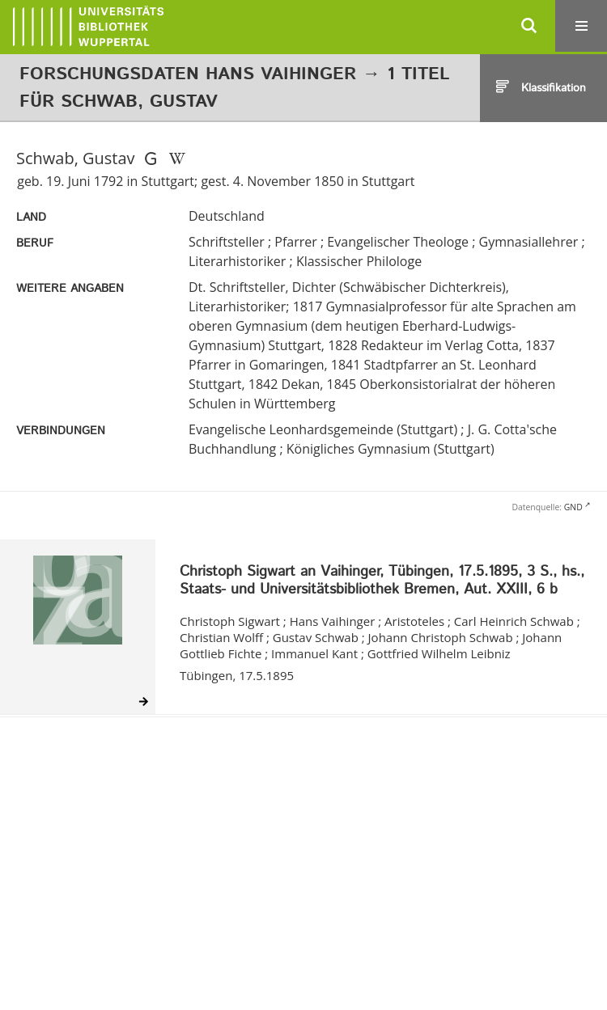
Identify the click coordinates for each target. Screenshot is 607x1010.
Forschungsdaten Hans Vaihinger (187, 74)
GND (573, 507)
